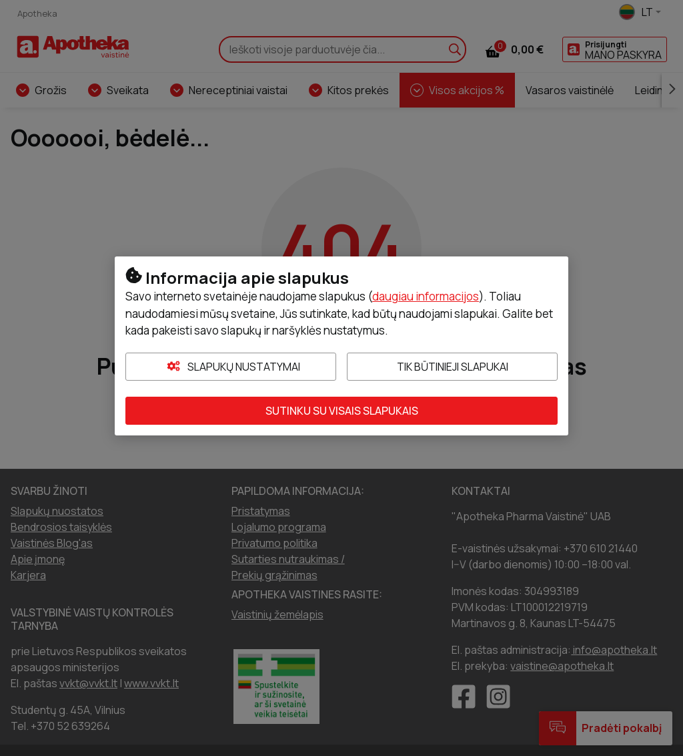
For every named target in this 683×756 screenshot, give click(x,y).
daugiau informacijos (425, 296)
